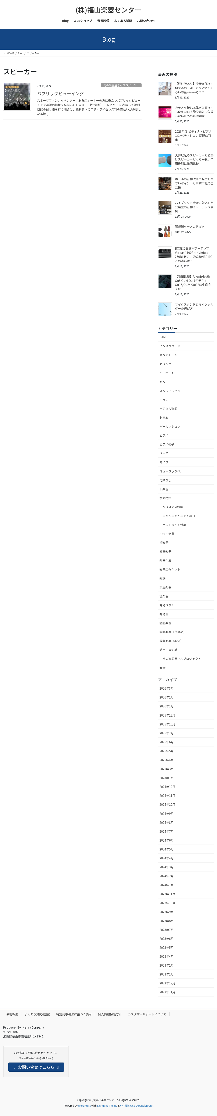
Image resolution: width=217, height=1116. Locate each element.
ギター (164, 382)
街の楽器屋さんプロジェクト (121, 85)
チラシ (164, 400)
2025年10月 (167, 724)
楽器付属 (165, 560)
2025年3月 (167, 769)
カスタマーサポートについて (147, 1014)
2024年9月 (167, 813)
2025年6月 (167, 742)
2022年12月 (167, 983)
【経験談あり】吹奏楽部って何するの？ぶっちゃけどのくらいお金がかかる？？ (194, 88)
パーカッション (170, 426)
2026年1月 (167, 706)
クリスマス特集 (173, 507)
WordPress (84, 1105)
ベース (164, 453)
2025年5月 (167, 751)
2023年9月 (167, 912)
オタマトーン (168, 355)
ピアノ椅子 (167, 444)
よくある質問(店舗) (37, 1014)
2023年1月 (167, 974)
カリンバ (165, 364)
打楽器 (164, 542)
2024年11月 (167, 795)
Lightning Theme (107, 1105)
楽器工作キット (170, 569)
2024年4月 (167, 858)
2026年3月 (167, 688)
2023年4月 (167, 956)
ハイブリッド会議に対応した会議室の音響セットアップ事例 (194, 207)
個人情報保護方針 (110, 1014)
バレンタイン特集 (174, 525)
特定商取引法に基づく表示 (74, 1014)
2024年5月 (167, 849)
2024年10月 (167, 804)
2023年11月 (167, 894)
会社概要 (12, 1014)
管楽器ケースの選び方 (189, 226)
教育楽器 (165, 551)
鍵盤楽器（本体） (171, 641)
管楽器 (164, 596)
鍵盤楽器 (165, 623)
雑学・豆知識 (168, 650)
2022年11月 (167, 992)
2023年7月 (167, 930)
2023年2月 (167, 965)
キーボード (167, 373)
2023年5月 (167, 947)
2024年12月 (167, 786)
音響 (163, 668)
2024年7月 (167, 831)
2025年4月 (167, 760)
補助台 (164, 614)
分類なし (165, 480)
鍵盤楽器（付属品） (173, 632)
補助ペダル (167, 605)
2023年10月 (167, 903)
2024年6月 (167, 840)
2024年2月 (167, 876)
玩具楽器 (165, 587)
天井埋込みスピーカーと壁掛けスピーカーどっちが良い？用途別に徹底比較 (194, 159)
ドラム (164, 417)
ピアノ (164, 435)
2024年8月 (167, 822)
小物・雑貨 (167, 533)
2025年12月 (167, 715)
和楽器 (164, 489)
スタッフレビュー (171, 391)
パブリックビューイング (60, 93)
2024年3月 (167, 867)
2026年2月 (167, 697)
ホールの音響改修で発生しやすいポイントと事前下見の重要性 (194, 183)
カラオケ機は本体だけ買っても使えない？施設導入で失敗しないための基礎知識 (194, 111)
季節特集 (165, 498)
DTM (163, 337)
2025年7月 (167, 733)
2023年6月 (167, 938)
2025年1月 (167, 778)
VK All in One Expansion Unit (136, 1105)
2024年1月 (167, 885)
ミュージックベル (171, 471)
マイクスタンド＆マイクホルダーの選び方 (194, 306)
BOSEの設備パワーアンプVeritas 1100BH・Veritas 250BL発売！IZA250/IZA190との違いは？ (193, 254)
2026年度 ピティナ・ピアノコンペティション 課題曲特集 (193, 135)
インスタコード (170, 346)
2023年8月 (167, 921)
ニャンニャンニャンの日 (179, 516)
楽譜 (163, 578)
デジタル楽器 (168, 408)
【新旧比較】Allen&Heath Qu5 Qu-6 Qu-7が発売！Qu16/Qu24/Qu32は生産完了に (193, 282)
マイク (164, 462)
